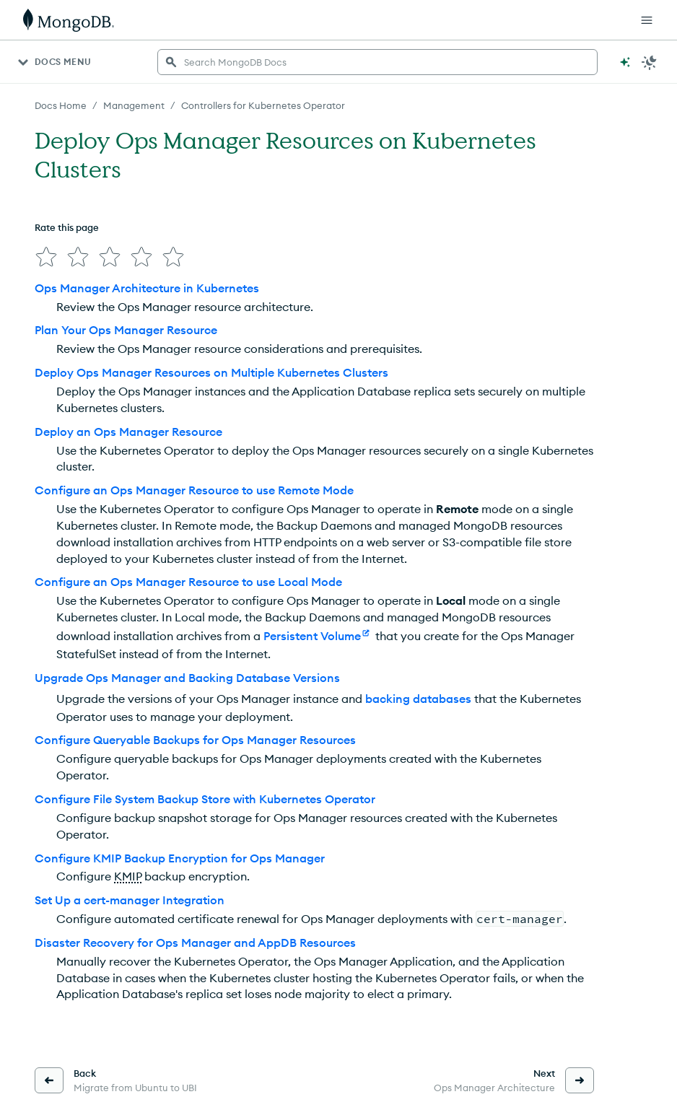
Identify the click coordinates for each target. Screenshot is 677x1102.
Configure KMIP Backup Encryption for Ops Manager (180, 858)
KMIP (127, 876)
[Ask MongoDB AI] (625, 62)
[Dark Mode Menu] (649, 62)
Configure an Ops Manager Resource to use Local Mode (188, 581)
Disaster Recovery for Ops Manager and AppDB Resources (195, 942)
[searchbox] (377, 62)
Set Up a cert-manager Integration (129, 900)
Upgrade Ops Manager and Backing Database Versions (187, 677)
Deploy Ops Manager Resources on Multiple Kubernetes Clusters (211, 372)
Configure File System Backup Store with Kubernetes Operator (205, 799)
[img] (46, 256)
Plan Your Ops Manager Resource (126, 330)
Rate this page (67, 227)
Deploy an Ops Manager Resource (128, 431)
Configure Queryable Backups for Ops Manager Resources (195, 740)
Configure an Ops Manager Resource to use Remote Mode (194, 490)
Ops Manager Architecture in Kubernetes (147, 288)
